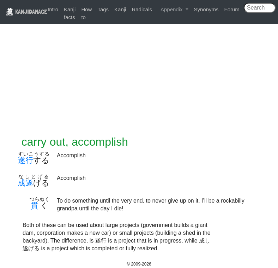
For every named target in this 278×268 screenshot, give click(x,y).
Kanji (120, 9)
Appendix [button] (172, 9)
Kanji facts (69, 13)
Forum (232, 9)
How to (86, 13)
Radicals (142, 9)
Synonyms (206, 9)
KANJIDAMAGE (26, 11)
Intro (53, 9)
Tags (103, 9)
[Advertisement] (139, 82)
